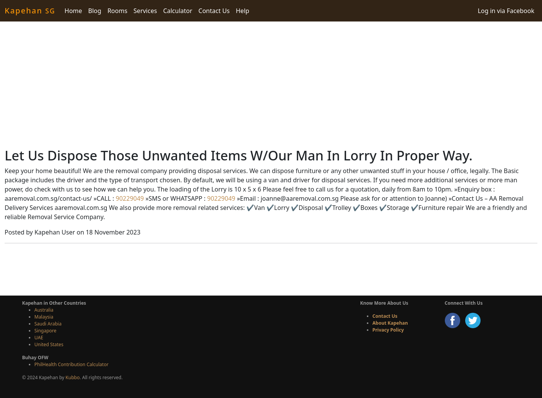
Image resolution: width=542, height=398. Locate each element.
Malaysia (44, 317)
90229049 (129, 198)
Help (242, 11)
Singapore (45, 330)
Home (73, 11)
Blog (94, 11)
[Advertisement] (271, 84)
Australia (44, 310)
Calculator (177, 11)
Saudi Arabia (48, 323)
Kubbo (73, 377)
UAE (39, 337)
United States (49, 344)
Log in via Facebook (506, 11)
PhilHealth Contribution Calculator (72, 364)
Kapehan (30, 10)
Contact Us (214, 11)
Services (145, 11)
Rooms (118, 11)
